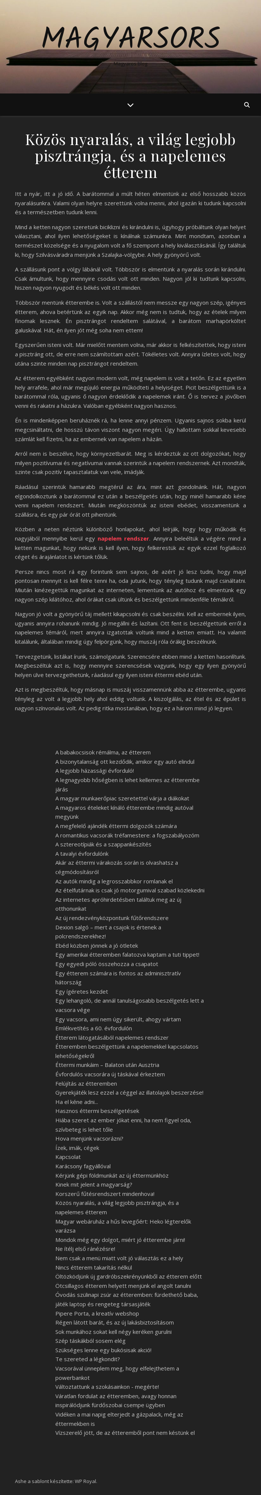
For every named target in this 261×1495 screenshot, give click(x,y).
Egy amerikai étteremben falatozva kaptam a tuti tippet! (127, 954)
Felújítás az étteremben (86, 1083)
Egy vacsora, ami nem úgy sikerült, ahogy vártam (118, 1019)
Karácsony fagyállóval (83, 1166)
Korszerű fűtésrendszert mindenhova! (104, 1193)
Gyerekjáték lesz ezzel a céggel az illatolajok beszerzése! (129, 1092)
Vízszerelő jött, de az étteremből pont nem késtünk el (125, 1432)
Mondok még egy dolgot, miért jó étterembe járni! (120, 1239)
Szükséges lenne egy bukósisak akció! (103, 1350)
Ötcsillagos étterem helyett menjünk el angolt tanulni (123, 1285)
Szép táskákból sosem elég (90, 1340)
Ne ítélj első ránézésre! (85, 1248)
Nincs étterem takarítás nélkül (93, 1267)
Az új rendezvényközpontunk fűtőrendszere (112, 918)
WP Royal (85, 1481)
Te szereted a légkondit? (87, 1359)
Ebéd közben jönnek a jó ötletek (96, 945)
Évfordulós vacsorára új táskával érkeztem (110, 1074)
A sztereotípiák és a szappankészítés (103, 844)
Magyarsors (131, 40)
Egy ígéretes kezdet (81, 991)
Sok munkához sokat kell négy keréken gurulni (113, 1331)
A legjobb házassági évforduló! (94, 770)
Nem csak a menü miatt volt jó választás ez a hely (119, 1258)
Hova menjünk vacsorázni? (89, 1138)
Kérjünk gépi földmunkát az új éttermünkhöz (112, 1175)
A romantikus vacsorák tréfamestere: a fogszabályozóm (127, 835)
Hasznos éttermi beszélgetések (97, 1110)
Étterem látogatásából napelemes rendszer (112, 1037)
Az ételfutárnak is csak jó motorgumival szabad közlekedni (130, 890)
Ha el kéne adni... (76, 1101)
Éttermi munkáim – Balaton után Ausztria (107, 1064)
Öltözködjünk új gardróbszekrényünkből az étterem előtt (128, 1276)
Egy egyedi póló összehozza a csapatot (106, 964)
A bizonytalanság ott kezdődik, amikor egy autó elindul (124, 761)
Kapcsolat (68, 1156)
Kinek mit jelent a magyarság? (93, 1184)
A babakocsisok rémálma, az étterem (103, 752)
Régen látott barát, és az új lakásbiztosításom (114, 1322)
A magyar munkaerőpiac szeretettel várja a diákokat (122, 798)
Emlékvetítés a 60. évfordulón (93, 1028)
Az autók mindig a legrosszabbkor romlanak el (114, 881)
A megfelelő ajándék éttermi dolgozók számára (116, 826)
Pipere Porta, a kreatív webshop (97, 1313)
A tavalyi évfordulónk (81, 853)
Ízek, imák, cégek (77, 1147)
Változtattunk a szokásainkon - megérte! (107, 1386)
